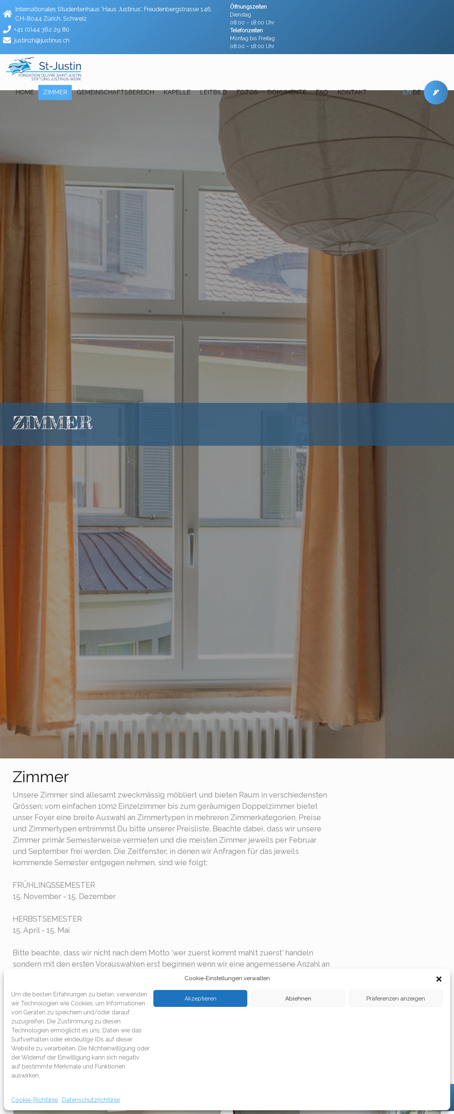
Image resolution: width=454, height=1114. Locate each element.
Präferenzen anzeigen (395, 998)
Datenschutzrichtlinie (91, 1099)
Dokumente (286, 92)
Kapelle (177, 92)
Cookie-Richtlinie (34, 1099)
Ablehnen (298, 998)
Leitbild (213, 92)
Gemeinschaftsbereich (115, 92)
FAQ (322, 92)
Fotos (247, 92)
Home (24, 92)
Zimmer (55, 92)
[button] (439, 978)
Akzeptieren (200, 998)
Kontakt (352, 92)
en (407, 92)
